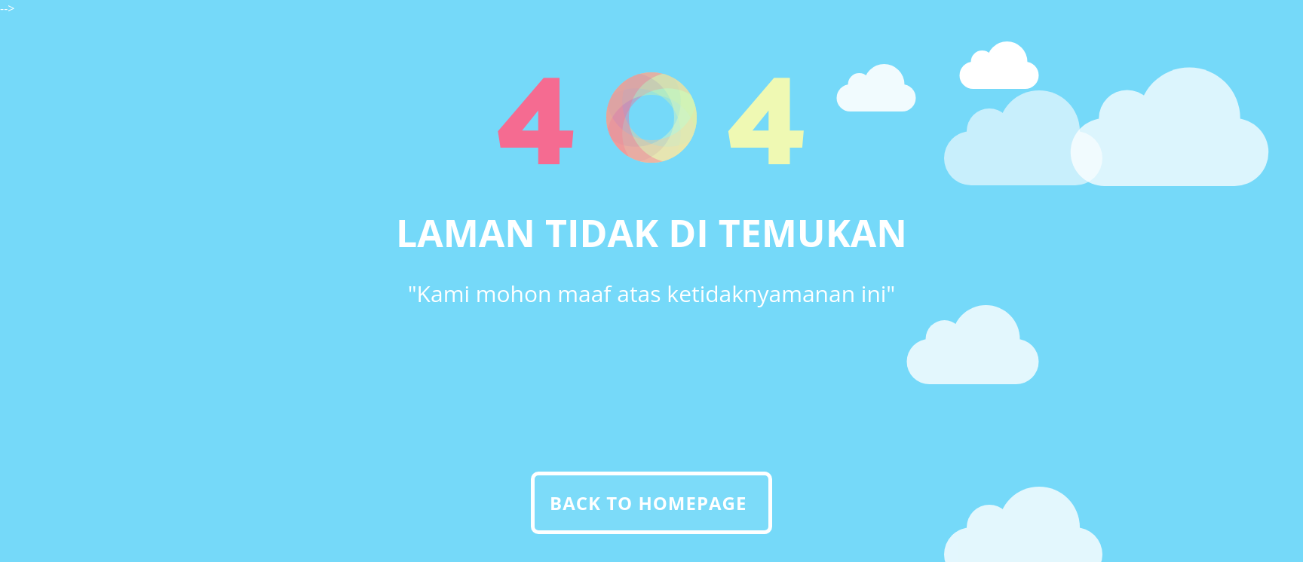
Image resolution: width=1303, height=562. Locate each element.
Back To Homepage (648, 502)
